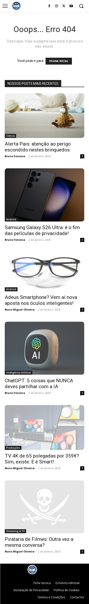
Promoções (13, 447)
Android (11, 219)
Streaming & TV (15, 531)
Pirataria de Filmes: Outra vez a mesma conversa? (39, 542)
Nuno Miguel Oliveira (20, 309)
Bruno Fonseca (15, 156)
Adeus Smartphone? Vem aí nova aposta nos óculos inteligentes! (41, 300)
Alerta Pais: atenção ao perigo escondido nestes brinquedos (38, 147)
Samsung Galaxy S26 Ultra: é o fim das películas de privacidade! (42, 230)
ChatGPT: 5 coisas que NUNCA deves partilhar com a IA (39, 383)
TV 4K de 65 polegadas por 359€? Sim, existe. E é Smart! (42, 459)
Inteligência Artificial (18, 372)
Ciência (10, 135)
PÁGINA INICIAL (58, 61)
